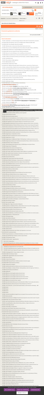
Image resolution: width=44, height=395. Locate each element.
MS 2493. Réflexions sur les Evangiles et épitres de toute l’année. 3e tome (15, 278)
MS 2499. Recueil (5, 288)
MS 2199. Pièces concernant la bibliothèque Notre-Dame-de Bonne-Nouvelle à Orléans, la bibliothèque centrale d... (20, 47)
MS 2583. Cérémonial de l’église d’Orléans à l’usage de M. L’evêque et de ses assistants (17, 367)
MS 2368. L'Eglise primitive (7, 228)
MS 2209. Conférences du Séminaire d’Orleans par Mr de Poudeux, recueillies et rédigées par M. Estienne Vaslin (21, 56)
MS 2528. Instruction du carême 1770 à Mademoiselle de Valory (13, 318)
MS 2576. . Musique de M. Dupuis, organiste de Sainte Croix (20, 364)
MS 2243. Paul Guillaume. (15, 105)
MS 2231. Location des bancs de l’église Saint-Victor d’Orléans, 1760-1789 (15, 86)
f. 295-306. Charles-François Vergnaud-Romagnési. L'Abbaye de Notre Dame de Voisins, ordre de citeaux (22, 250)
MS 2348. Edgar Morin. (12, 204)
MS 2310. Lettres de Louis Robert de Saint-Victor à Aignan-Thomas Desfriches (15, 161)
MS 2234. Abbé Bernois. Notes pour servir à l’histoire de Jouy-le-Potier (14, 91)
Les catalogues (7, 7)
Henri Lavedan (22, 18)
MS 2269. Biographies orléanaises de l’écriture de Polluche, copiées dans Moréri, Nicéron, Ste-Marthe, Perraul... (21, 123)
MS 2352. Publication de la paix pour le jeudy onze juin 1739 (12, 211)
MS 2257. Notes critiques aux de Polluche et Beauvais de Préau (18, 111)
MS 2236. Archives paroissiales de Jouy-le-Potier (10, 95)
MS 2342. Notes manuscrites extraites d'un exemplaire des (21, 193)
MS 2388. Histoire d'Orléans (7, 257)
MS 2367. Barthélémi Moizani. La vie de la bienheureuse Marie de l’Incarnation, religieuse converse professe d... (21, 226)
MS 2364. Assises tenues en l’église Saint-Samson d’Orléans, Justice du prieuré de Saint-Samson (19, 221)
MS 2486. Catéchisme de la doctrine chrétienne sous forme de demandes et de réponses (17, 266)
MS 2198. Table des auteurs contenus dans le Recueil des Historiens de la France (16, 46)
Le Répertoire (27, 7)
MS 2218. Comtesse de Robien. (21, 67)
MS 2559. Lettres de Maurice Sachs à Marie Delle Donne (12, 346)
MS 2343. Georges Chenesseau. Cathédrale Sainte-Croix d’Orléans (20, 195)
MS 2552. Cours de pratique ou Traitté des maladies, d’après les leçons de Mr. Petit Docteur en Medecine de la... (21, 338)
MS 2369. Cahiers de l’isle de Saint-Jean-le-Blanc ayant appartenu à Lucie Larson (16, 230)
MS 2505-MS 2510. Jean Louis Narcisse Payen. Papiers (11, 299)
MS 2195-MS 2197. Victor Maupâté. (12, 44)
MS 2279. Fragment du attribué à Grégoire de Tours (18, 130)
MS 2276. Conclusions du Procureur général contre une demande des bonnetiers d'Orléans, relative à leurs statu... (21, 128)
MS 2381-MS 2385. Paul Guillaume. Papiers (9, 253)
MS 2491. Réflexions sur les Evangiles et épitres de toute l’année (13, 274)
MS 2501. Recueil (5, 292)
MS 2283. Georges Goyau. (8, 137)
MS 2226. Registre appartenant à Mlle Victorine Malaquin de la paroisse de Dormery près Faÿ (18, 79)
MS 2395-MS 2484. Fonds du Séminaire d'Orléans (10, 262)
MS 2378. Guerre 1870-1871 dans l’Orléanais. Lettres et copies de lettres (14, 235)
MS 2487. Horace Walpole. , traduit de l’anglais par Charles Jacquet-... (21, 267)
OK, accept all (9, 389)
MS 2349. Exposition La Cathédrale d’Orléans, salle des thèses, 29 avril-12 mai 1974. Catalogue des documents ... (21, 205)
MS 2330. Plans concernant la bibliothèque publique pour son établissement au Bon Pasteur (18, 190)
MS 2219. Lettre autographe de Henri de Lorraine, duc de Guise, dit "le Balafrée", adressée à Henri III (19, 68)
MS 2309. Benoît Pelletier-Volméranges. (16, 160)
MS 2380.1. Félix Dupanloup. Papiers (8, 237)
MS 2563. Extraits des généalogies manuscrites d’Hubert (12, 352)
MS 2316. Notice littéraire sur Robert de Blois (10, 168)
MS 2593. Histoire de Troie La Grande (8, 375)
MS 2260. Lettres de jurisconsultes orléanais (10, 116)
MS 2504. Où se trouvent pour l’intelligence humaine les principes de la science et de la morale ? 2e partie (20, 297)
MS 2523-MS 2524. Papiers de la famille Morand (10, 311)
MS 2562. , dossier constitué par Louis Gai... (21, 350)
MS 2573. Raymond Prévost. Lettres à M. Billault (10, 360)
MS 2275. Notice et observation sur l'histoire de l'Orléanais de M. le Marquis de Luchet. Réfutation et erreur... (21, 126)
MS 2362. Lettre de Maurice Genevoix (8, 218)
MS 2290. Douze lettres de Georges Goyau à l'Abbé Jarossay (12, 149)
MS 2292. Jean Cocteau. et (19, 151)
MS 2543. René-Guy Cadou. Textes (8, 331)
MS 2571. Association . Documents (13, 359)
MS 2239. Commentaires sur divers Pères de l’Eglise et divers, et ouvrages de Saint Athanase (18, 100)
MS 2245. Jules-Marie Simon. (15, 107)
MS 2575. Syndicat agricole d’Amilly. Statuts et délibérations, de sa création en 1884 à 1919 (18, 362)
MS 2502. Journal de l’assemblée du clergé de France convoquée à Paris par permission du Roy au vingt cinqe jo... (21, 294)
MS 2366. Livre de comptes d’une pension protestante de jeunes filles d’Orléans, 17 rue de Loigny (19, 225)
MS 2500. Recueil (5, 290)
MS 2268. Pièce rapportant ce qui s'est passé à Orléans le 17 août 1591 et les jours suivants (18, 121)
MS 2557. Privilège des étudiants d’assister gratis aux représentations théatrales (16, 343)
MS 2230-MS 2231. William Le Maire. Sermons (10, 84)
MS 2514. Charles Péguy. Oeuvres (8, 304)
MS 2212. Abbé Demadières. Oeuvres (8, 61)
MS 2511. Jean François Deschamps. (21, 301)
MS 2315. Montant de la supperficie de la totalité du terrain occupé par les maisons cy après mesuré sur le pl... (21, 167)
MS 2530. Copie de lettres (6, 322)
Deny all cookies (22, 389)
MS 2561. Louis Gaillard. (11, 348)
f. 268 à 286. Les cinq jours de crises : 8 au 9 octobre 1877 (13, 246)
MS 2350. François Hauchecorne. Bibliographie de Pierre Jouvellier (14, 207)
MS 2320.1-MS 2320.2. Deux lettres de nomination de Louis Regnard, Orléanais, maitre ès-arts (18, 175)
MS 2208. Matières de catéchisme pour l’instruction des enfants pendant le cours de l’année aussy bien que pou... (21, 54)
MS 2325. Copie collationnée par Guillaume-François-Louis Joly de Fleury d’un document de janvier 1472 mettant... (21, 181)
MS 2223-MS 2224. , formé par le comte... (20, 75)
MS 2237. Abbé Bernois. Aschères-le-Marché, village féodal (12, 96)
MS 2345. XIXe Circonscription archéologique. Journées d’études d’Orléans (15, 198)
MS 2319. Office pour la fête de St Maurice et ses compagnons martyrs (14, 174)
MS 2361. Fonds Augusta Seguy (7, 216)
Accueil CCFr (3, 18)
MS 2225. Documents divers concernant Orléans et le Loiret (12, 77)
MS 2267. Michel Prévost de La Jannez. (18, 119)
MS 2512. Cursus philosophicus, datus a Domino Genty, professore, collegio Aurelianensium (18, 303)
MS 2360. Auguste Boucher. (10, 214)
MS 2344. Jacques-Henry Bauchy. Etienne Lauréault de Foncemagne (14, 197)
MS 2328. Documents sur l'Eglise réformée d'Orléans (11, 186)
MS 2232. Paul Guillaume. (16, 88)
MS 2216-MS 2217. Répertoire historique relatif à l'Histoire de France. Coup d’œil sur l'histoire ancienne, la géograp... (20, 65)
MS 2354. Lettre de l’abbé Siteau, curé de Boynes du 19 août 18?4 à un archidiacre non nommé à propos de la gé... (21, 212)
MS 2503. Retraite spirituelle (7, 296)
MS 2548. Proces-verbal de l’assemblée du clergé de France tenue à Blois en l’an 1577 (17, 334)
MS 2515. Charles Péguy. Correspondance (9, 306)
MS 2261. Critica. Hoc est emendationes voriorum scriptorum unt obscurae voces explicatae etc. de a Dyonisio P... (21, 118)
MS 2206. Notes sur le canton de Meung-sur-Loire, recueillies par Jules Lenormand (16, 53)
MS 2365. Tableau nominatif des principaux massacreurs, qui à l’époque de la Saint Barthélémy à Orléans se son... (21, 223)
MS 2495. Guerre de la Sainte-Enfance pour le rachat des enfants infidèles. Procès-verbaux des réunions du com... (21, 281)
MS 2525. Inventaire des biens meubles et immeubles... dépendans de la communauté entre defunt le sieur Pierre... (21, 313)
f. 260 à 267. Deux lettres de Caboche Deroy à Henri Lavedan (14, 244)
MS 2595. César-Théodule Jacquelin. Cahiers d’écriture (12, 376)
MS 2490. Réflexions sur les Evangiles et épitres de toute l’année (13, 273)
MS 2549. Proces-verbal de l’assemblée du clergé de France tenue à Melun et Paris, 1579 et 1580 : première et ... (21, 336)
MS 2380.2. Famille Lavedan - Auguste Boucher (10, 239)
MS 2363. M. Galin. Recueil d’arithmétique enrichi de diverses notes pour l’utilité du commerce (18, 219)
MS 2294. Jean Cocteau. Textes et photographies (10, 154)
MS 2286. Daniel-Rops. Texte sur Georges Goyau (10, 142)
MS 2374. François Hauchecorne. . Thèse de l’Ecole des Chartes (20, 233)
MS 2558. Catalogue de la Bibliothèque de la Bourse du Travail (13, 345)
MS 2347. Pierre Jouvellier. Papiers (8, 202)
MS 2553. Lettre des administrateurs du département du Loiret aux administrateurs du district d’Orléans (20, 339)
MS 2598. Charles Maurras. (18, 380)
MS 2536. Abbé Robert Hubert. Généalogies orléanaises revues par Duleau (15, 324)
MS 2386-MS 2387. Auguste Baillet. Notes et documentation (12, 255)
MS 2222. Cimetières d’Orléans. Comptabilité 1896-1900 (12, 74)
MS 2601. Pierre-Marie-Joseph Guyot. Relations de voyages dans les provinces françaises (17, 382)
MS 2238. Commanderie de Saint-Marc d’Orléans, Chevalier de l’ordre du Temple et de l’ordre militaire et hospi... (21, 98)
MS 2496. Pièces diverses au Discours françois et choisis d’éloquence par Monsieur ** (17, 283)
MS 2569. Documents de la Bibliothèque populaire (11, 357)
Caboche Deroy (15, 18)
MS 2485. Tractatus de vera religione (8, 264)
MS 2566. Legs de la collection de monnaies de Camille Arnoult (13, 353)
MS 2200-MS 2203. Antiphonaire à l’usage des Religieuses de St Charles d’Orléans (16, 49)
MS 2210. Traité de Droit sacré (7, 58)
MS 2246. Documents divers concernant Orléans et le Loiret (12, 109)
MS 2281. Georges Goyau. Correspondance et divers (11, 133)
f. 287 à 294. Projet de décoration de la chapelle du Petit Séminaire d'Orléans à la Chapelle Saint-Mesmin (22, 248)
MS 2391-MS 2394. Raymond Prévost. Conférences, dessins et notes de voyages (16, 260)
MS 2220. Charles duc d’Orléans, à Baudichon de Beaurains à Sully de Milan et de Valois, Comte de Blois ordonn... (21, 70)
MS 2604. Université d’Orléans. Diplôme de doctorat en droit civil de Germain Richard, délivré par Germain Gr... (21, 385)
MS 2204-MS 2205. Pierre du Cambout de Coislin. (15, 51)
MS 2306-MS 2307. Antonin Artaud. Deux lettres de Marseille (12, 158)
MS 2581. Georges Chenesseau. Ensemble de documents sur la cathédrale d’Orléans (17, 366)
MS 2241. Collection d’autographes (8, 102)
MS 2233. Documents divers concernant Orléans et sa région (12, 89)
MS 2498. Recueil (5, 287)
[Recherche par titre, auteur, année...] (20, 10)
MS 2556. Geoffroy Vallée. (15, 341)
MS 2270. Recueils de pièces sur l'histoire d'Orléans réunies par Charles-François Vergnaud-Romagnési (20, 125)
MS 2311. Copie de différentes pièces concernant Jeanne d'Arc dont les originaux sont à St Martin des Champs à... (21, 163)
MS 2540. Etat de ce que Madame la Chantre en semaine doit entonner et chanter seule (17, 329)
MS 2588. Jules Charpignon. (13, 371)
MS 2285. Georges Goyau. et (21, 140)
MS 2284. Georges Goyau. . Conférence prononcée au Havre (20, 139)
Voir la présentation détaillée (35, 34)
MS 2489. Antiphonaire (6, 271)
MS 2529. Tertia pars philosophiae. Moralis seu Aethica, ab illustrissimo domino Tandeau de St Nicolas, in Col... (21, 320)
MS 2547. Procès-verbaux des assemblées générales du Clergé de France (15, 332)
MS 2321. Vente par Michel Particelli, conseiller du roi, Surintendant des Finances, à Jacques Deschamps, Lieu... (21, 179)
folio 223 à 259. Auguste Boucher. (21, 243)
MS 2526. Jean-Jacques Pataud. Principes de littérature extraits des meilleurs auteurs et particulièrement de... (21, 315)
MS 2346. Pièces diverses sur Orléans (8, 200)
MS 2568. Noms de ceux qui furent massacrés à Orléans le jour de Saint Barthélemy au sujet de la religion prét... (21, 355)
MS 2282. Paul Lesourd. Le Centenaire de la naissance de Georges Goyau (15, 135)
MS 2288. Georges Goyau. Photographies (9, 146)
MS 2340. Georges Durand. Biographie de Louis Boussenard (12, 191)
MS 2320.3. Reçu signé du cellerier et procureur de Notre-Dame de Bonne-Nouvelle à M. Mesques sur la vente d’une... (21, 177)
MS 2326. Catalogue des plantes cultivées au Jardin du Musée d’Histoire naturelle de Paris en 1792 (19, 182)
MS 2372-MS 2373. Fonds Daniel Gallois (9, 232)
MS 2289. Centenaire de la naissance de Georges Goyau (12, 147)
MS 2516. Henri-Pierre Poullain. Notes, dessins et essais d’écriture (13, 308)
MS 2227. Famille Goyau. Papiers (8, 81)
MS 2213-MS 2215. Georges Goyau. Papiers (9, 63)
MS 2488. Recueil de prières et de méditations (10, 269)
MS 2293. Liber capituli (17, 153)
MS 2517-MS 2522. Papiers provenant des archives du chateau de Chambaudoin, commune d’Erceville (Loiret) (20, 310)
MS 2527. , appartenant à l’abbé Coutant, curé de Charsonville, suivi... (21, 317)
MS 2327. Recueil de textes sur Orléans (9, 184)
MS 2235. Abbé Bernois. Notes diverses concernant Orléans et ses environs (15, 93)
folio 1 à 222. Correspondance (9, 241)
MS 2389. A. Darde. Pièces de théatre (8, 259)
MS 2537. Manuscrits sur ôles (7, 325)
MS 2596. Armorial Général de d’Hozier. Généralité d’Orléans (12, 378)
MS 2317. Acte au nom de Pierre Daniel (9, 170)
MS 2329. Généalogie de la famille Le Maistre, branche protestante (14, 188)
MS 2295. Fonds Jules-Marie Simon (8, 156)
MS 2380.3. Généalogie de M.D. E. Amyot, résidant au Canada (13, 252)
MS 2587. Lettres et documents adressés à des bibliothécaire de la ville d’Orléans (16, 369)
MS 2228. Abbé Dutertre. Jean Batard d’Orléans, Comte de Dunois (13, 82)
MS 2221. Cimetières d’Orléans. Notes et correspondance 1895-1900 (14, 72)
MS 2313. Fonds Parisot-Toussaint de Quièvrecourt (11, 165)
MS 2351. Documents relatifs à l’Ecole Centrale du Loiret (12, 209)
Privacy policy (22, 392)
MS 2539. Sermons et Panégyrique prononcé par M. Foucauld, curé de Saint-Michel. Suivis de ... (21, 327)
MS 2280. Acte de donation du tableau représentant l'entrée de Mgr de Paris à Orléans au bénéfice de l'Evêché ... (21, 132)
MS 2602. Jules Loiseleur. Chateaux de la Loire (10, 383)
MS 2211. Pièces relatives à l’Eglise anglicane (10, 60)
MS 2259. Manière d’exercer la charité (8, 114)
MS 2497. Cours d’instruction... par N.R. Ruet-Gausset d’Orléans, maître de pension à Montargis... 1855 (20, 285)
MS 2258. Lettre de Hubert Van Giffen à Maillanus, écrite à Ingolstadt (14, 112)
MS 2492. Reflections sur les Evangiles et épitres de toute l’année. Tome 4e (15, 276)
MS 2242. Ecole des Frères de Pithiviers (9, 103)
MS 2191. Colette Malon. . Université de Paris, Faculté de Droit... (21, 40)
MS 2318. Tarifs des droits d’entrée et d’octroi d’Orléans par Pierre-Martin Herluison (17, 172)
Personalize (35, 389)
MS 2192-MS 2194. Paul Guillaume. (18, 42)
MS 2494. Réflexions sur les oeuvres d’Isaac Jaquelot (11, 280)
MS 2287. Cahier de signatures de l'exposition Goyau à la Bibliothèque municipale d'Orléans (18, 144)
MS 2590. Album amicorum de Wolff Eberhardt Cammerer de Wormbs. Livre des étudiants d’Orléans (19, 373)
